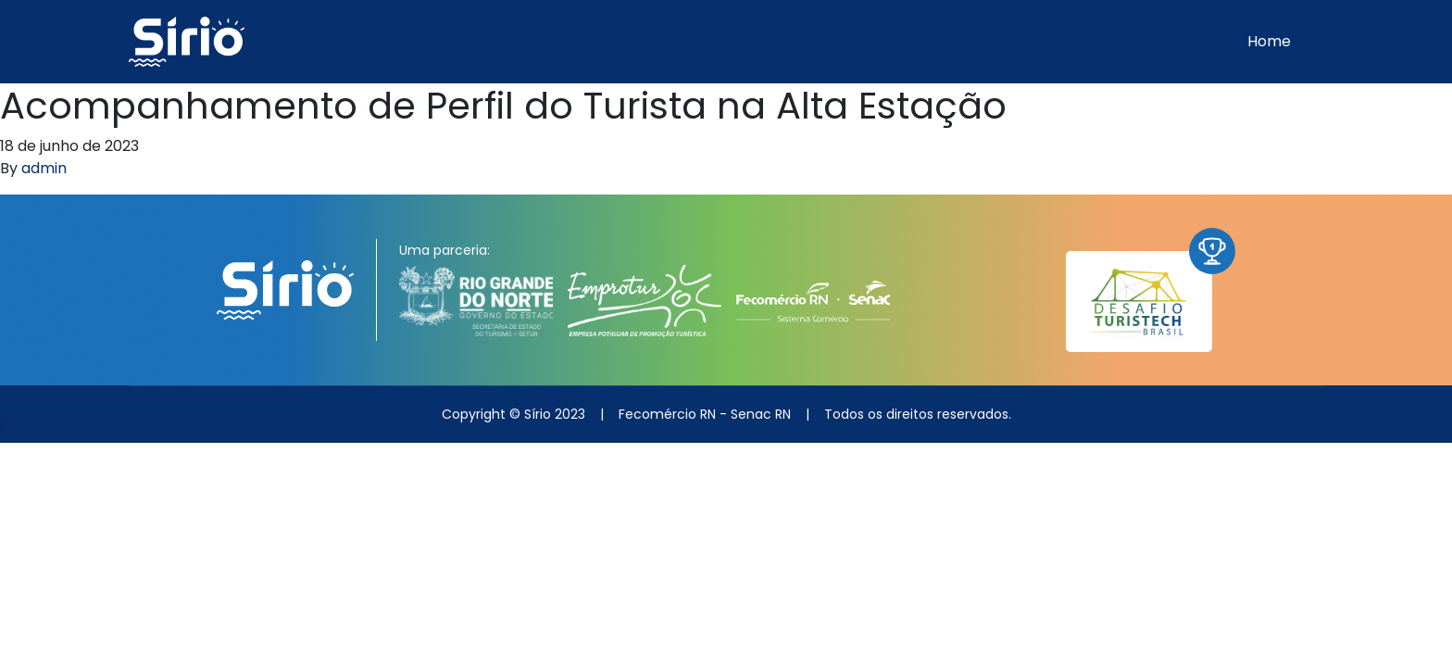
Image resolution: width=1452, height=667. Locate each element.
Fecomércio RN (667, 414)
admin (44, 168)
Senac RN (761, 414)
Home (1269, 41)
